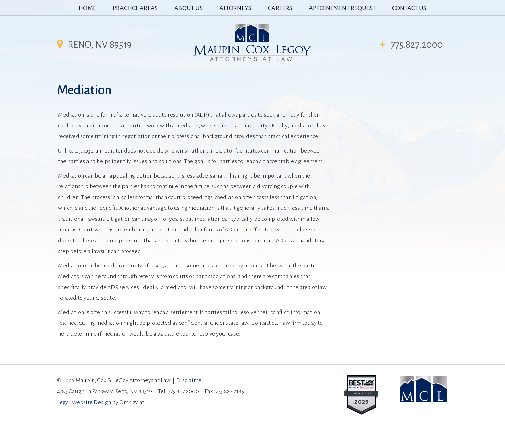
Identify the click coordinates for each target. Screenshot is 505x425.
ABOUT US (188, 7)
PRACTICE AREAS (135, 7)
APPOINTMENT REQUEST (342, 7)
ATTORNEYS (235, 7)
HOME (87, 7)
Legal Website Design (84, 402)
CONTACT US (409, 7)
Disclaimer (189, 380)
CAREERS (280, 7)
